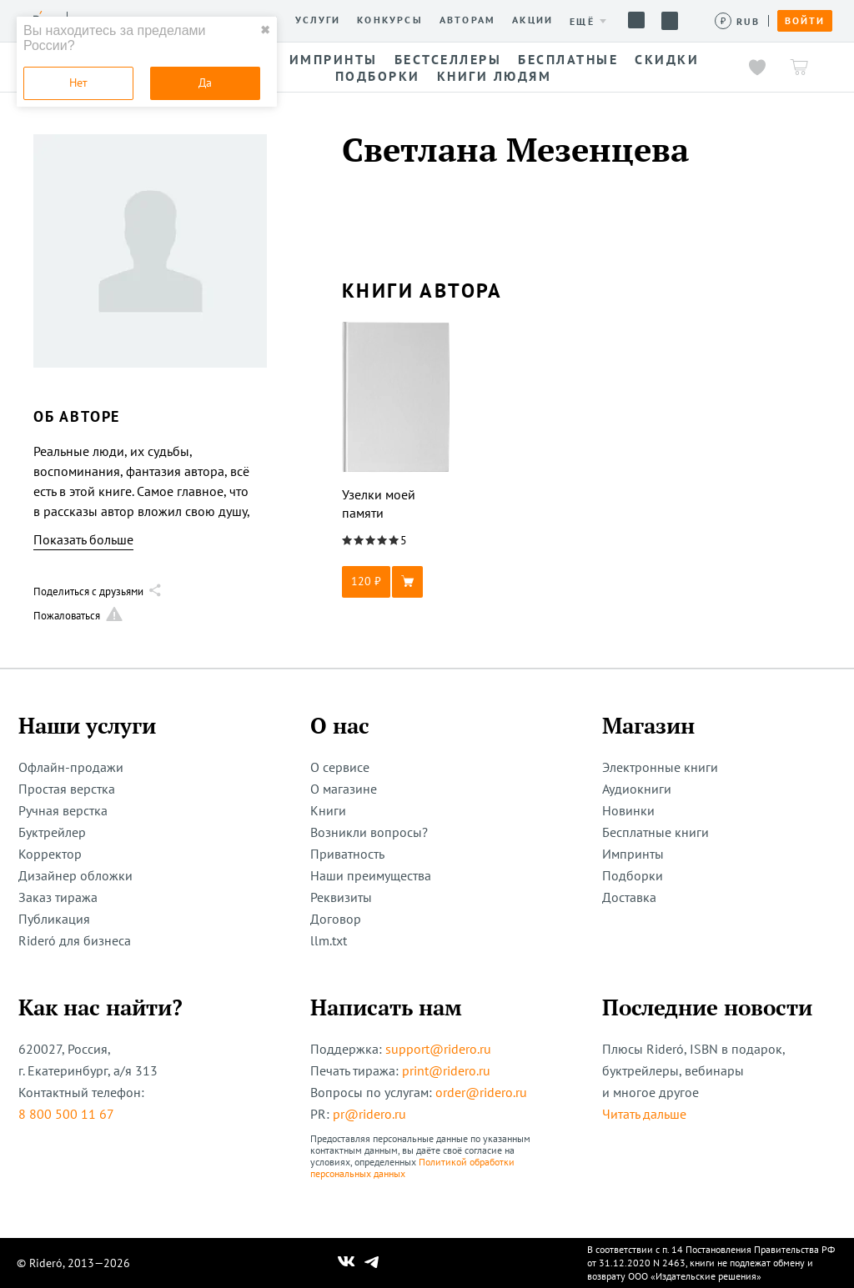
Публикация (54, 918)
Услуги (317, 20)
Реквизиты (341, 897)
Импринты (633, 853)
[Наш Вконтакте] (346, 1263)
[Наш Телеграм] (372, 1263)
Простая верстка (66, 788)
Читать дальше (644, 1113)
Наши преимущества (370, 875)
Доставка (629, 897)
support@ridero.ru (438, 1048)
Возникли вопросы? (369, 832)
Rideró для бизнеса (74, 940)
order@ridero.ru (481, 1092)
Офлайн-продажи (70, 767)
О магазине (343, 788)
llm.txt (328, 940)
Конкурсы (390, 20)
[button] (396, 582)
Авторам (467, 20)
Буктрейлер (52, 832)
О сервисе (339, 767)
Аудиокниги (636, 788)
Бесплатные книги (655, 832)
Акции (532, 20)
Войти (805, 21)
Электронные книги (660, 767)
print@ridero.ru (446, 1070)
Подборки (632, 875)
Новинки (628, 810)
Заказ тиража (58, 897)
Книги (328, 810)
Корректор (50, 853)
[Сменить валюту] (738, 21)
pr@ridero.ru (369, 1113)
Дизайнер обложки (75, 875)
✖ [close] (265, 30)
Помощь (636, 20)
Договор (335, 918)
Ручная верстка (63, 810)
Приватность (347, 853)
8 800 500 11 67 (66, 1113)
